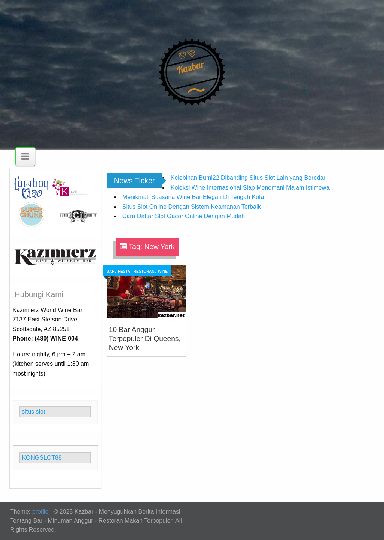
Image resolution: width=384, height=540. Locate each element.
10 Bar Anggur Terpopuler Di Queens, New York (145, 338)
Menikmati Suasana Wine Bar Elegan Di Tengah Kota (193, 197)
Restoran (144, 271)
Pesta (124, 271)
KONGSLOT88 (42, 457)
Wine (163, 271)
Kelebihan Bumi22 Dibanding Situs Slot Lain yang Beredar (248, 178)
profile (40, 511)
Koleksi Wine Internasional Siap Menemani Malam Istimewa (250, 187)
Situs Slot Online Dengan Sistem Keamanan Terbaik (191, 207)
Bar (110, 271)
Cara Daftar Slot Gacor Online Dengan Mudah (183, 216)
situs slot (33, 412)
